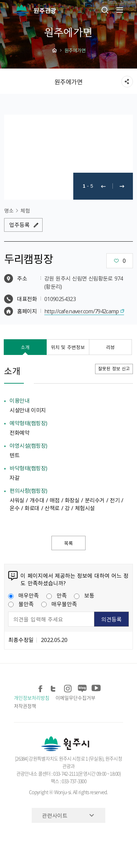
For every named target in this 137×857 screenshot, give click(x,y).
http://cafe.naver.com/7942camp (81, 311)
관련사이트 (54, 815)
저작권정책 (25, 705)
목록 (68, 543)
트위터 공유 (54, 687)
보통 (84, 595)
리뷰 (110, 347)
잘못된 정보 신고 (114, 368)
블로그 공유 (81, 687)
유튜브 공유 (95, 687)
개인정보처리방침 (31, 697)
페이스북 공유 (40, 687)
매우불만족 (59, 604)
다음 (122, 186)
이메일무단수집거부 (75, 697)
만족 (56, 595)
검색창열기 (105, 10)
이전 (103, 186)
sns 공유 (127, 81)
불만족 (21, 604)
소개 (25, 347)
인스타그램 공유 (68, 687)
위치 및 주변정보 (68, 347)
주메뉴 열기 (119, 10)
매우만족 (23, 595)
